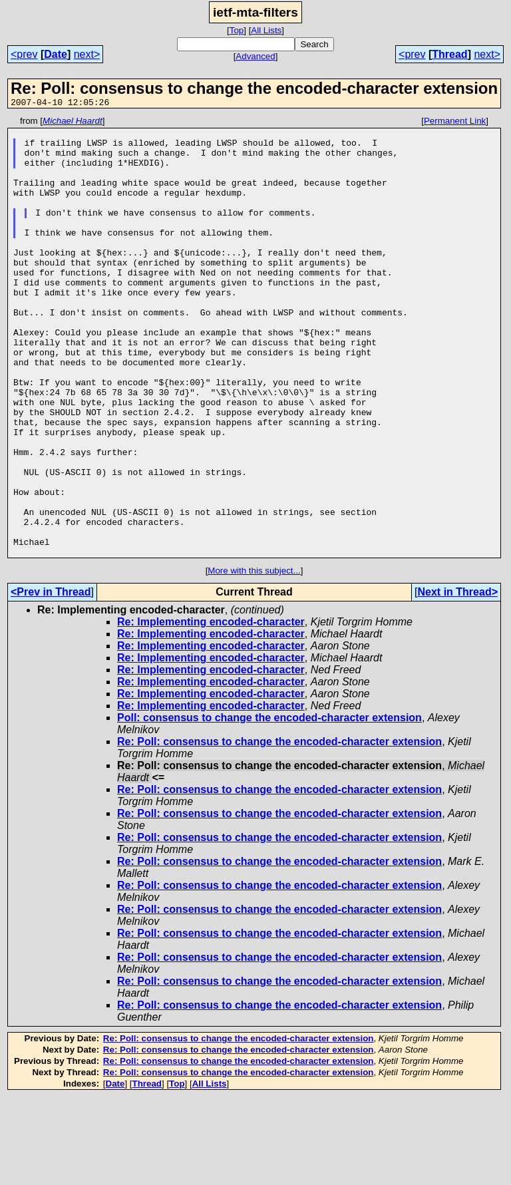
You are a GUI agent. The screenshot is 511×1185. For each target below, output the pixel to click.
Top (237, 30)
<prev (24, 54)
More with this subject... (254, 658)
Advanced (255, 56)
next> (87, 54)
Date (55, 54)
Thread (449, 54)
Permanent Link (455, 123)
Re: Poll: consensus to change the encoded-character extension (279, 829)
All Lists (266, 30)
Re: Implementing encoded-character (211, 709)
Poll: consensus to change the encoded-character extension (269, 805)
